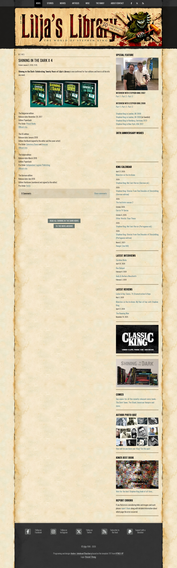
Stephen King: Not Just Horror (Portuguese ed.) (134, 226)
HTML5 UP (119, 553)
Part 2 (124, 96)
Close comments (100, 193)
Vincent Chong (90, 556)
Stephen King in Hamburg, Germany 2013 (131, 120)
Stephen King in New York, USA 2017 (129, 124)
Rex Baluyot (120, 268)
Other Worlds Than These (126, 218)
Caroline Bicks (121, 260)
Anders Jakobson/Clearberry (81, 553)
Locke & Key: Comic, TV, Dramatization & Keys (133, 293)
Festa (28, 185)
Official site (22, 127)
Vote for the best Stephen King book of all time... (134, 491)
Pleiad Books (31, 123)
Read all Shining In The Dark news (64, 220)
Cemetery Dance (32, 144)
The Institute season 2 (124, 202)
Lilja (85, 546)
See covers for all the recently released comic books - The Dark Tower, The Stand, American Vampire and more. (136, 402)
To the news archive (64, 226)
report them (125, 508)
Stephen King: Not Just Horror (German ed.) (132, 182)
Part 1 (118, 96)
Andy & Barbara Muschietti (126, 276)
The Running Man (122, 313)
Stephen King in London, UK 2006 (128, 113)
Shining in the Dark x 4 (35, 60)
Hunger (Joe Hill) (122, 245)
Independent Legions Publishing (38, 165)
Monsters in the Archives (125, 174)
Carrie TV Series (122, 210)
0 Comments (26, 193)
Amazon (45, 144)
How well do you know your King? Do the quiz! (133, 448)
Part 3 (130, 96)
